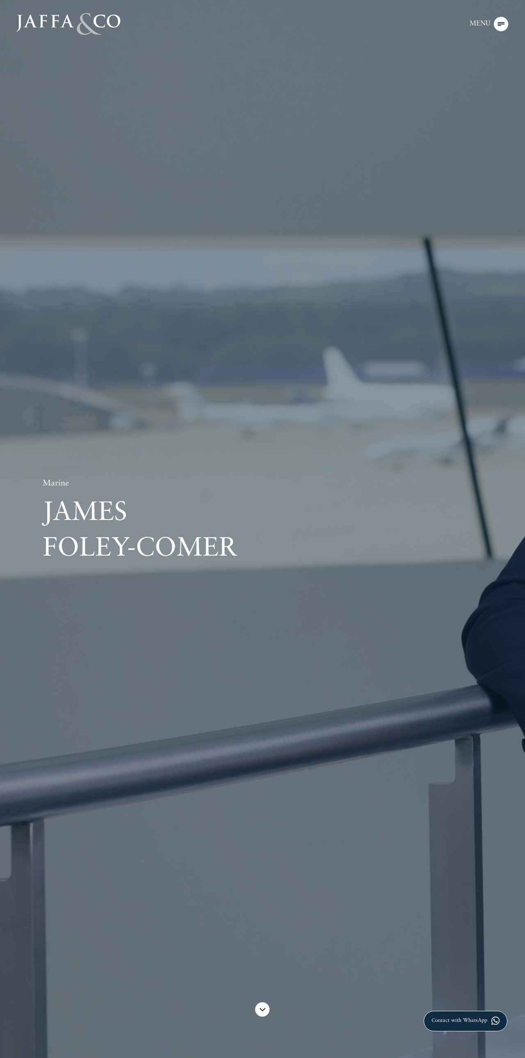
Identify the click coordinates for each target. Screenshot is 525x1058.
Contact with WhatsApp (465, 1021)
